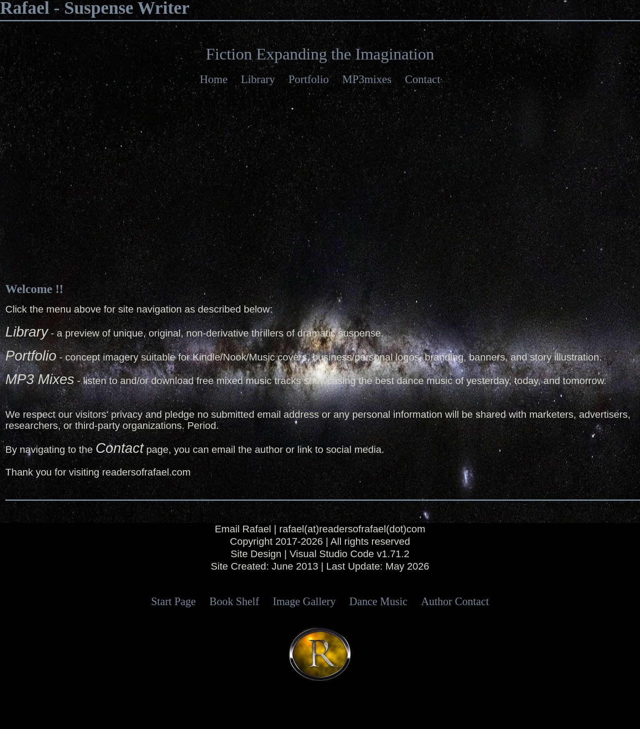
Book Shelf (234, 601)
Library (258, 79)
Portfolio (308, 79)
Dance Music (378, 601)
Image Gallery (304, 601)
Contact (422, 79)
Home (214, 79)
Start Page (173, 601)
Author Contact (455, 601)
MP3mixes (367, 79)
